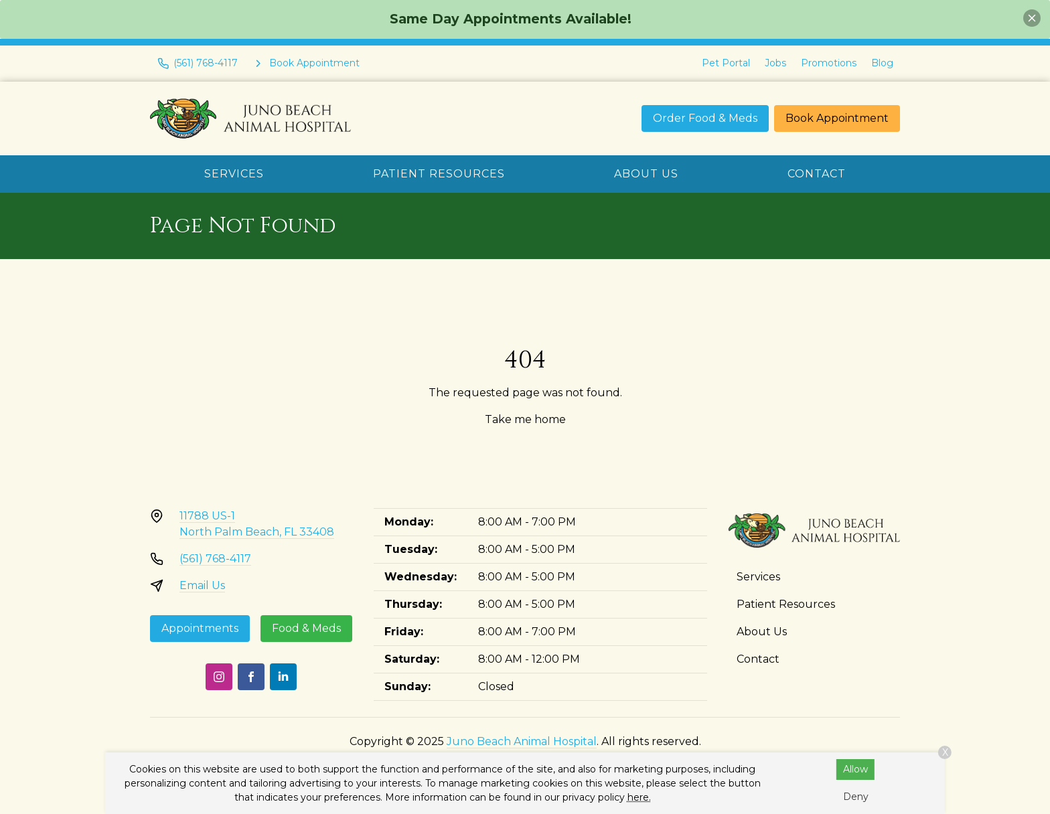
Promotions (828, 63)
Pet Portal (726, 63)
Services (234, 173)
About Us (646, 173)
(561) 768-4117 (215, 558)
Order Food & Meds (705, 118)
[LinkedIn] (283, 676)
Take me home (525, 419)
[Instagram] (219, 676)
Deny (856, 797)
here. (639, 797)
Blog (882, 63)
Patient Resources (439, 173)
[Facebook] (251, 676)
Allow (855, 769)
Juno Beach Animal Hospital (522, 741)
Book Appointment (837, 118)
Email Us (202, 585)
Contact (817, 173)
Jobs (775, 63)
